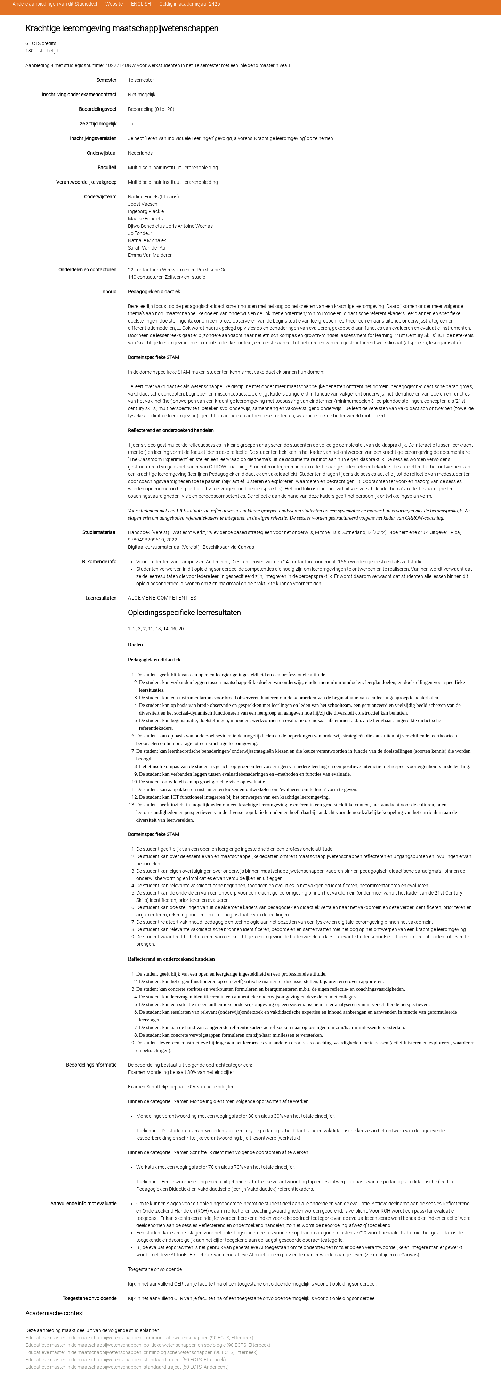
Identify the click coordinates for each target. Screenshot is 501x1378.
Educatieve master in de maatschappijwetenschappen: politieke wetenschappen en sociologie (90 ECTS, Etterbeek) (147, 1345)
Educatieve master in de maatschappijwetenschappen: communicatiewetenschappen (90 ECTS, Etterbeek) (139, 1337)
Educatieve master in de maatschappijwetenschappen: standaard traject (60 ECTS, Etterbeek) (125, 1359)
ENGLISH (141, 4)
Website (114, 4)
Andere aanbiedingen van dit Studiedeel (55, 4)
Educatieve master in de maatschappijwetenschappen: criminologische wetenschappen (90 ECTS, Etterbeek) (141, 1352)
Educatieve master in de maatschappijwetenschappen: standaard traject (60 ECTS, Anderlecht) (127, 1367)
